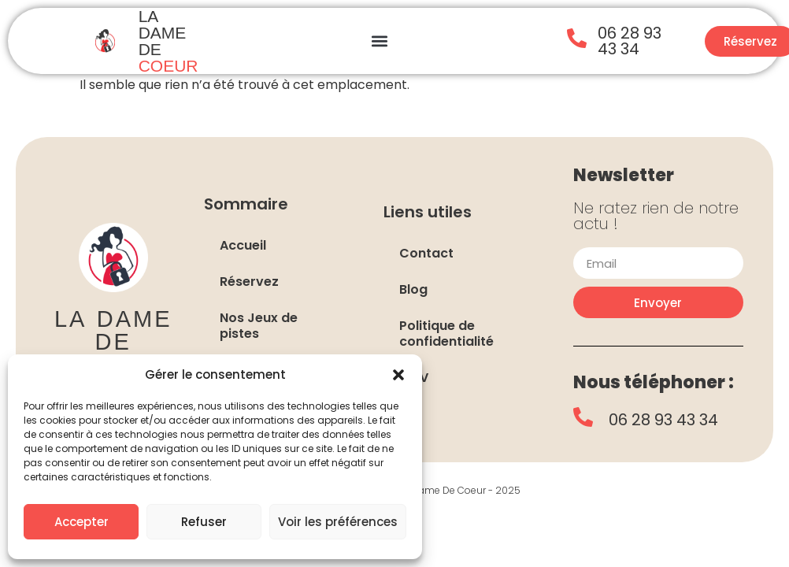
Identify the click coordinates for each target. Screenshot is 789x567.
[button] (398, 375)
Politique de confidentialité (446, 333)
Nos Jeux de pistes (259, 326)
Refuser (204, 521)
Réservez (249, 281)
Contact (426, 253)
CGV (413, 378)
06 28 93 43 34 (629, 41)
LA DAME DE (168, 41)
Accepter (81, 521)
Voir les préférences (338, 521)
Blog (413, 289)
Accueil (243, 245)
